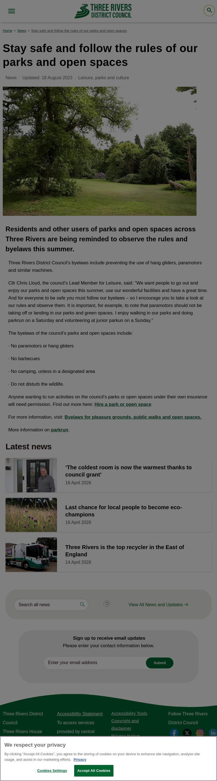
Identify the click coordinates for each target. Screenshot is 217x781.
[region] (108, 758)
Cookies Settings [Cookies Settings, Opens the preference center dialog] (52, 771)
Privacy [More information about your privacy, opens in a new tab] (80, 759)
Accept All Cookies (93, 771)
